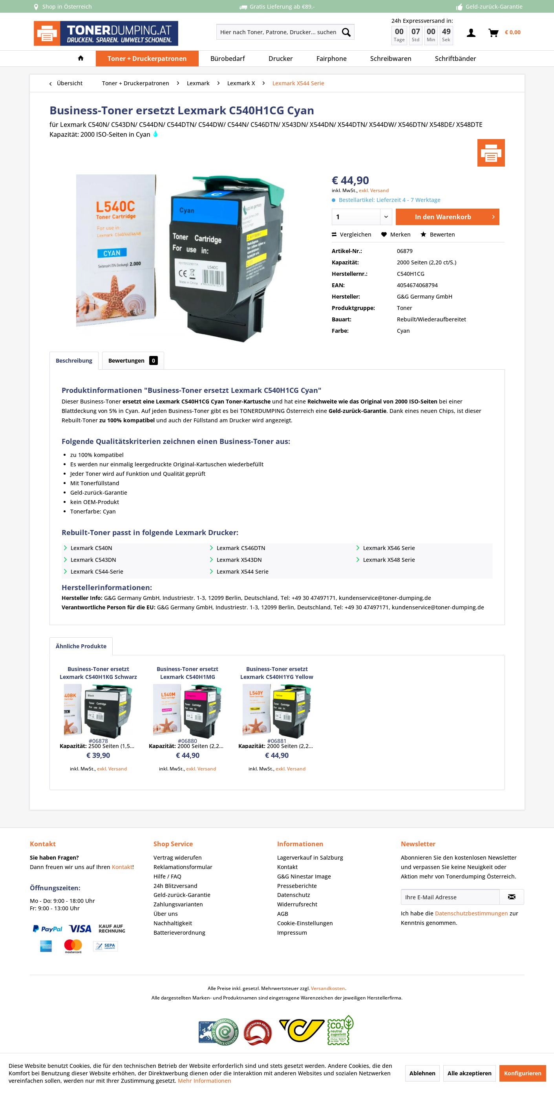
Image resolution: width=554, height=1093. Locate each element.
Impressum (292, 932)
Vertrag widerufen (178, 857)
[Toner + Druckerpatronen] (147, 58)
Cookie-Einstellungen (305, 923)
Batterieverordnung (179, 932)
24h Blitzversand (175, 885)
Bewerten (438, 234)
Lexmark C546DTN (241, 548)
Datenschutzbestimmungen (471, 913)
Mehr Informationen (204, 1080)
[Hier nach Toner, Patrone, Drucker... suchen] (285, 32)
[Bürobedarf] (228, 58)
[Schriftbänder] (455, 58)
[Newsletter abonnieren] (511, 897)
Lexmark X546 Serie (389, 548)
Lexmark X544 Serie (243, 571)
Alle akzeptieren (470, 1073)
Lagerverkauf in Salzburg (310, 857)
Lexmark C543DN (93, 559)
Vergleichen (351, 234)
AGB (282, 913)
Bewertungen (133, 360)
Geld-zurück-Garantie (182, 895)
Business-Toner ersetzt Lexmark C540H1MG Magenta (187, 673)
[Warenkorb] (505, 33)
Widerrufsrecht (297, 904)
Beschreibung (74, 360)
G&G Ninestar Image (304, 876)
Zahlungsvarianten (178, 904)
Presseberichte (297, 885)
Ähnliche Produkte (81, 646)
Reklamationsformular (183, 867)
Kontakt (122, 867)
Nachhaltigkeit (173, 923)
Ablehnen (422, 1073)
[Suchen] (346, 32)
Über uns (166, 913)
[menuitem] (257, 32)
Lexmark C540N (91, 548)
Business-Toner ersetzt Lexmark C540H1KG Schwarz (98, 672)
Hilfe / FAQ (167, 876)
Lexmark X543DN (239, 559)
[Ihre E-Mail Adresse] (450, 897)
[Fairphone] (331, 58)
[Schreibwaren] (390, 58)
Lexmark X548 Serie (389, 559)
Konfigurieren (522, 1073)
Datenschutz (293, 895)
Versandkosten (328, 988)
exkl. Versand (374, 190)
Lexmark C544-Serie (97, 571)
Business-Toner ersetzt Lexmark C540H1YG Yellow (276, 672)
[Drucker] (281, 58)
